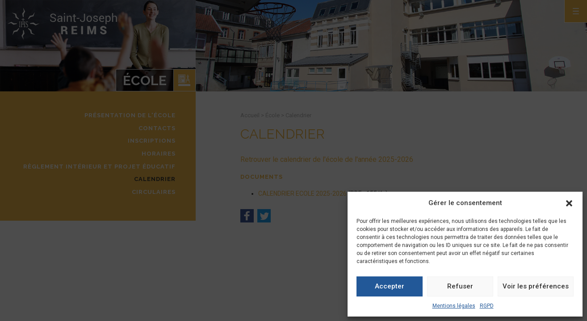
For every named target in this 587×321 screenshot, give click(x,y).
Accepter (389, 286)
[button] (569, 203)
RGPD (487, 306)
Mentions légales (453, 306)
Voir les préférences (536, 286)
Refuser (460, 286)
